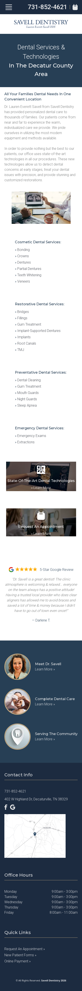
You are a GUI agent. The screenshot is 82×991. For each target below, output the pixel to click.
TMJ (19, 350)
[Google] (12, 807)
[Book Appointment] (75, 7)
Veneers (22, 281)
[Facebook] (5, 807)
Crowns (22, 256)
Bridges (22, 312)
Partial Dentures (28, 269)
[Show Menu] (8, 7)
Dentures (23, 262)
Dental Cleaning (28, 380)
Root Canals (25, 343)
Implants (23, 337)
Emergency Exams (30, 436)
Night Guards (26, 399)
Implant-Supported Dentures (38, 331)
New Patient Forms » (20, 955)
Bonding (22, 250)
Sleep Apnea (26, 405)
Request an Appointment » (24, 949)
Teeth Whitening (28, 275)
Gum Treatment (28, 324)
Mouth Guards (27, 393)
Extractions (25, 442)
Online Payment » (17, 961)
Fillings (21, 318)
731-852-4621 (47, 7)
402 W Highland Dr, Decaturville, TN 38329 (36, 799)
